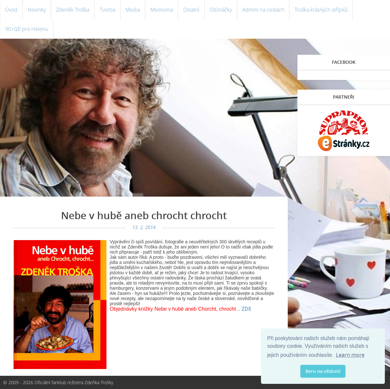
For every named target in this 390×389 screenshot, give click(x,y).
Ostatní (191, 9)
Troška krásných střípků (321, 9)
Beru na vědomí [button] (322, 371)
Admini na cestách (263, 9)
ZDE (246, 308)
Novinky (37, 9)
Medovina (161, 9)
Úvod (11, 9)
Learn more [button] (350, 354)
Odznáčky (221, 9)
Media (132, 9)
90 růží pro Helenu (26, 29)
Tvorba (107, 9)
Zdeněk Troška (72, 9)
